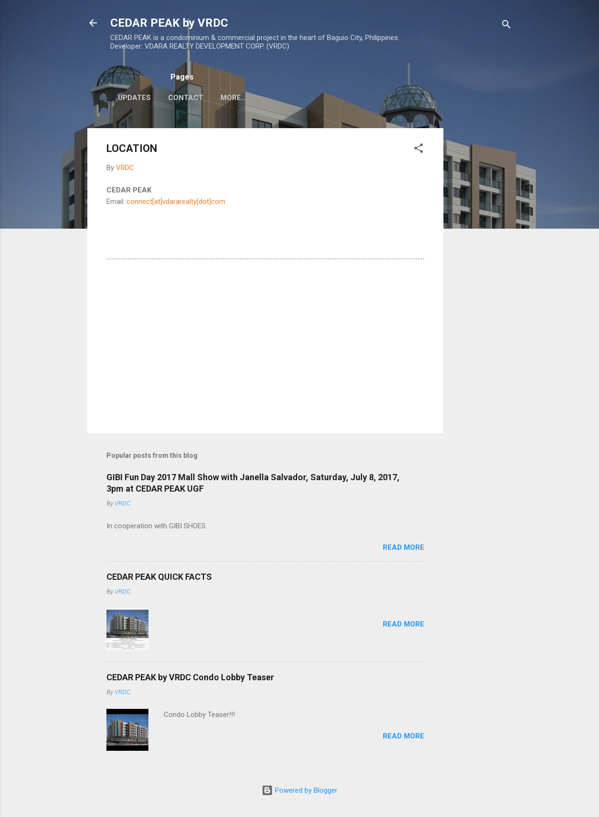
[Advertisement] (481, 271)
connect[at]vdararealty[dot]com (175, 201)
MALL (293, 97)
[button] (418, 149)
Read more (403, 547)
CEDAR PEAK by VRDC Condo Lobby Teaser (190, 677)
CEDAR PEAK (243, 97)
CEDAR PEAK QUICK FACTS (159, 577)
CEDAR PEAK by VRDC (169, 23)
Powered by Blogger (299, 790)
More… (333, 97)
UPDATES (134, 97)
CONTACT (185, 97)
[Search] (506, 25)
